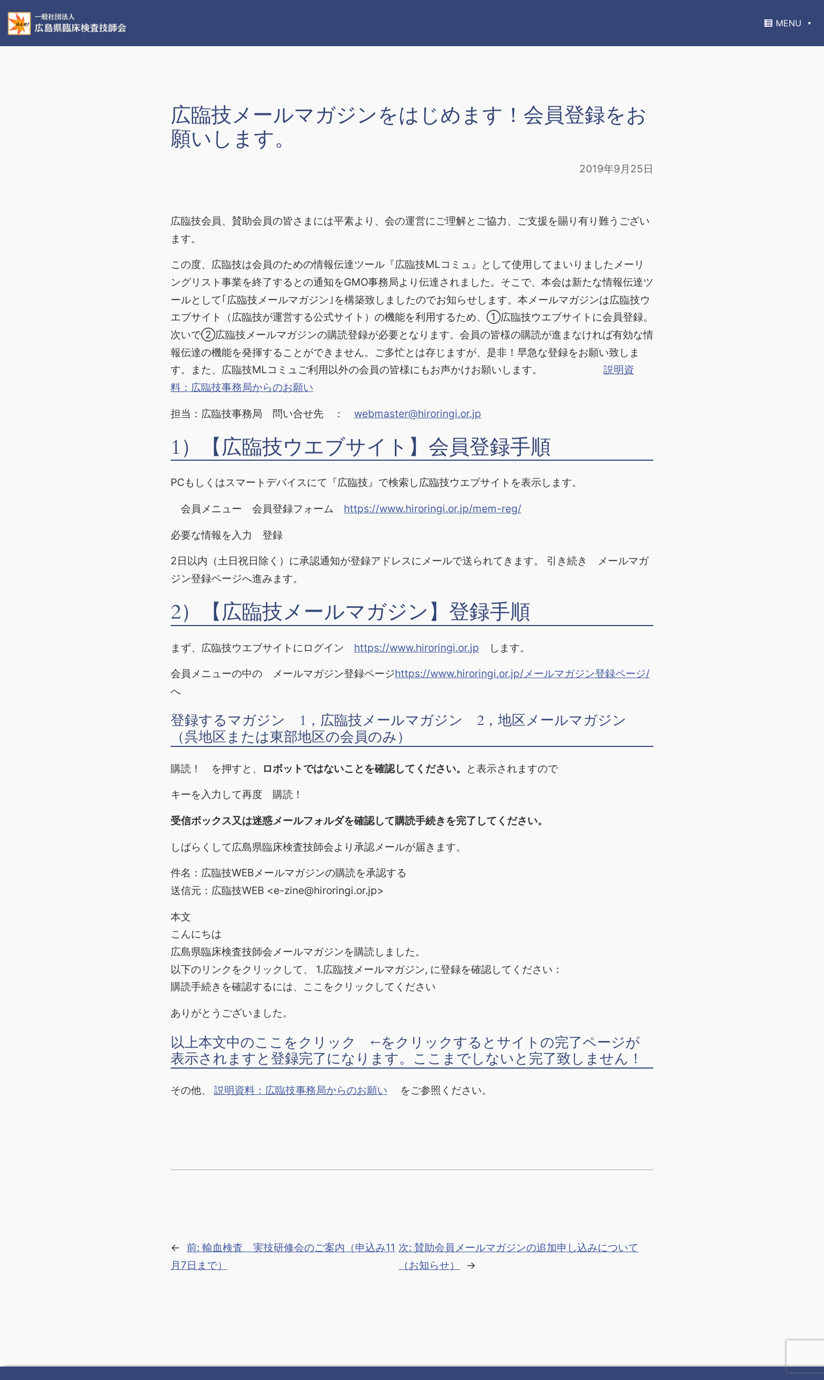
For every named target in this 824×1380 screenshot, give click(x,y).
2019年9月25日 (616, 168)
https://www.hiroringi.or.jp (416, 647)
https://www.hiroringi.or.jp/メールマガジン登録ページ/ (522, 673)
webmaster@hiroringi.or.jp (417, 413)
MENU (794, 23)
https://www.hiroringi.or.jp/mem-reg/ (432, 508)
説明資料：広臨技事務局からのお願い (300, 1090)
